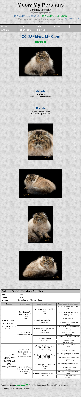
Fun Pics (40, 30)
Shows (56, 26)
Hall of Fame (24, 30)
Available (6, 30)
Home (4, 26)
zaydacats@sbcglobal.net (41, 13)
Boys (21, 26)
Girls (38, 26)
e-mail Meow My (22, 385)
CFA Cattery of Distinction (26, 16)
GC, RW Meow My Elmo (40, 112)
